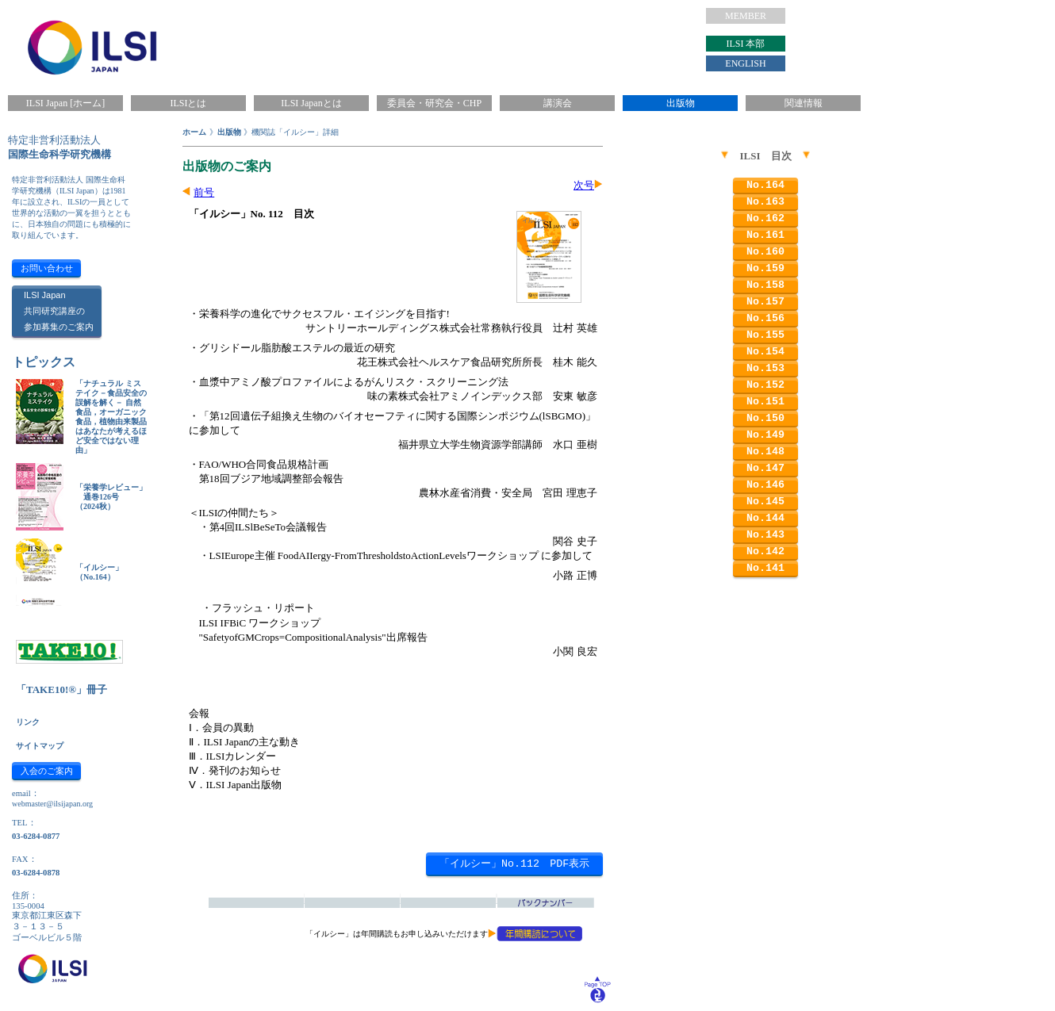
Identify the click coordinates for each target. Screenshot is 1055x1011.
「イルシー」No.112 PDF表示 (514, 864)
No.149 (765, 435)
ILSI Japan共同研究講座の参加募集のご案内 (59, 310)
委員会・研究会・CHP (434, 103)
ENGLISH (745, 63)
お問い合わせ (47, 268)
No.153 (765, 368)
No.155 (765, 335)
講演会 (557, 103)
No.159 (765, 268)
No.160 (765, 252)
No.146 (765, 485)
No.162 (765, 218)
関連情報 (804, 103)
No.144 (765, 518)
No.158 (765, 285)
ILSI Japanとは (311, 103)
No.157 (765, 302)
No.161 (765, 235)
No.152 (765, 385)
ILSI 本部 (746, 43)
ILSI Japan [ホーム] (65, 103)
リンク (28, 722)
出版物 (680, 103)
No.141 (765, 568)
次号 (584, 185)
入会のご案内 (47, 770)
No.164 (765, 185)
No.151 (765, 402)
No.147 (765, 468)
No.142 (765, 551)
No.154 (765, 352)
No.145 (765, 501)
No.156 (765, 318)
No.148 (765, 452)
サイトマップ (39, 745)
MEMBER (745, 15)
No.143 (765, 535)
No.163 (765, 202)
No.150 (765, 418)
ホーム (194, 132)
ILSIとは (189, 103)
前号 (204, 192)
